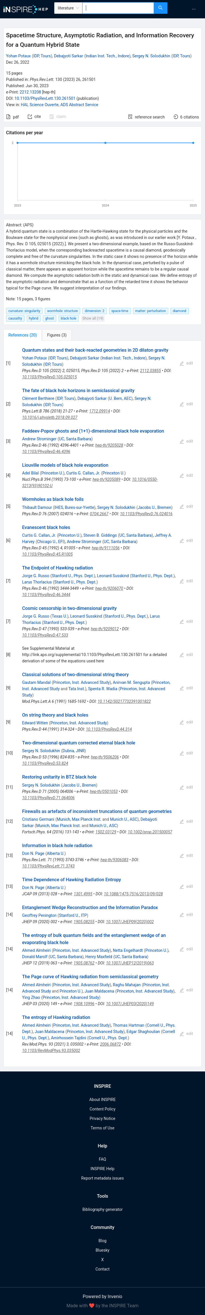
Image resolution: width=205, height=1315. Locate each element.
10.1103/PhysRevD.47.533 (45, 635)
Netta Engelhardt (128, 950)
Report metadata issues (102, 1178)
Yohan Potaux (18, 56)
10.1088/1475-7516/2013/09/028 (133, 894)
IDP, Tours (42, 56)
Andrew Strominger (39, 439)
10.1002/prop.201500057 (150, 832)
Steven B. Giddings (100, 535)
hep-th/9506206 (105, 757)
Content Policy (102, 1109)
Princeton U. (52, 473)
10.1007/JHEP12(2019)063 (130, 963)
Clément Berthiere (38, 398)
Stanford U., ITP (73, 915)
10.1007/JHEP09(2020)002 (130, 921)
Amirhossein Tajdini (68, 1038)
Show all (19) (92, 318)
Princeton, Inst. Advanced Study (81, 682)
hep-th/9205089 (106, 479)
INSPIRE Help (102, 1168)
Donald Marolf (34, 956)
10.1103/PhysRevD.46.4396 (46, 451)
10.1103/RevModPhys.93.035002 (51, 1050)
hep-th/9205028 (109, 445)
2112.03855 (150, 370)
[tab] (22, 335)
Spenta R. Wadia (102, 688)
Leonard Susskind (113, 575)
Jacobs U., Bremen (154, 507)
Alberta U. (55, 853)
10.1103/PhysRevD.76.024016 (146, 513)
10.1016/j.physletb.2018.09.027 (49, 417)
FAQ (102, 1159)
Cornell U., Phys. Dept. (108, 1038)
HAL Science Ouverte (40, 104)
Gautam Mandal (36, 682)
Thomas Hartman (128, 1025)
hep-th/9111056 (106, 548)
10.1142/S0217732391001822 (124, 701)
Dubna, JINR (74, 750)
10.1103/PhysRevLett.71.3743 (48, 866)
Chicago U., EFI (50, 541)
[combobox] (118, 8)
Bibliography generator (102, 1209)
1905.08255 (84, 921)
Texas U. (59, 616)
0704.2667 (99, 513)
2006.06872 (110, 1044)
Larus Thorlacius (37, 582)
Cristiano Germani (38, 819)
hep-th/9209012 (105, 629)
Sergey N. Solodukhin (151, 56)
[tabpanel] (102, 704)
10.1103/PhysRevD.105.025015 (49, 377)
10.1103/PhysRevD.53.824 (45, 763)
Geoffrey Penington (39, 915)
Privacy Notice (102, 1118)
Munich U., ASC (123, 819)
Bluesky (102, 1250)
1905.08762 (84, 963)
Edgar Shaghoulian (143, 1031)
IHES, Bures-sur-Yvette (74, 507)
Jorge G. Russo (35, 575)
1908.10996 (84, 1003)
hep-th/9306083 (114, 859)
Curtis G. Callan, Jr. (83, 473)
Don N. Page (33, 853)
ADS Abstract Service (79, 104)
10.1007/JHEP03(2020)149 (130, 1003)
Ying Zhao (31, 997)
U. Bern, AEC (120, 398)
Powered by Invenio (102, 1296)
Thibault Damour (37, 507)
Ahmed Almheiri (36, 950)
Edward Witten (35, 723)
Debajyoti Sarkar (68, 56)
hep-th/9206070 (109, 588)
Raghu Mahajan (127, 985)
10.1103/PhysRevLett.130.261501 (45, 98)
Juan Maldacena (99, 991)
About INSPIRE (102, 1099)
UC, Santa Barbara (75, 439)
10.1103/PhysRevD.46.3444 (46, 594)
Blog (102, 1240)
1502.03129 (106, 832)
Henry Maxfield (98, 956)
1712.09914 (99, 411)
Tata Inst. (76, 688)
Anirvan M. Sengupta (131, 682)
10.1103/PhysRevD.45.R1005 (47, 554)
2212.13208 (30, 92)
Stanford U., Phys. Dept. (73, 575)
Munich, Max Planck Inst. (79, 819)
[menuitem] (194, 9)
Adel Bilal (30, 473)
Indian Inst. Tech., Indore (107, 56)
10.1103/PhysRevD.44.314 (109, 729)
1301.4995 (83, 894)
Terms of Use (103, 1128)
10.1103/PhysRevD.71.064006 (48, 797)
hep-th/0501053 (104, 791)
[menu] (187, 9)
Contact (103, 1269)
